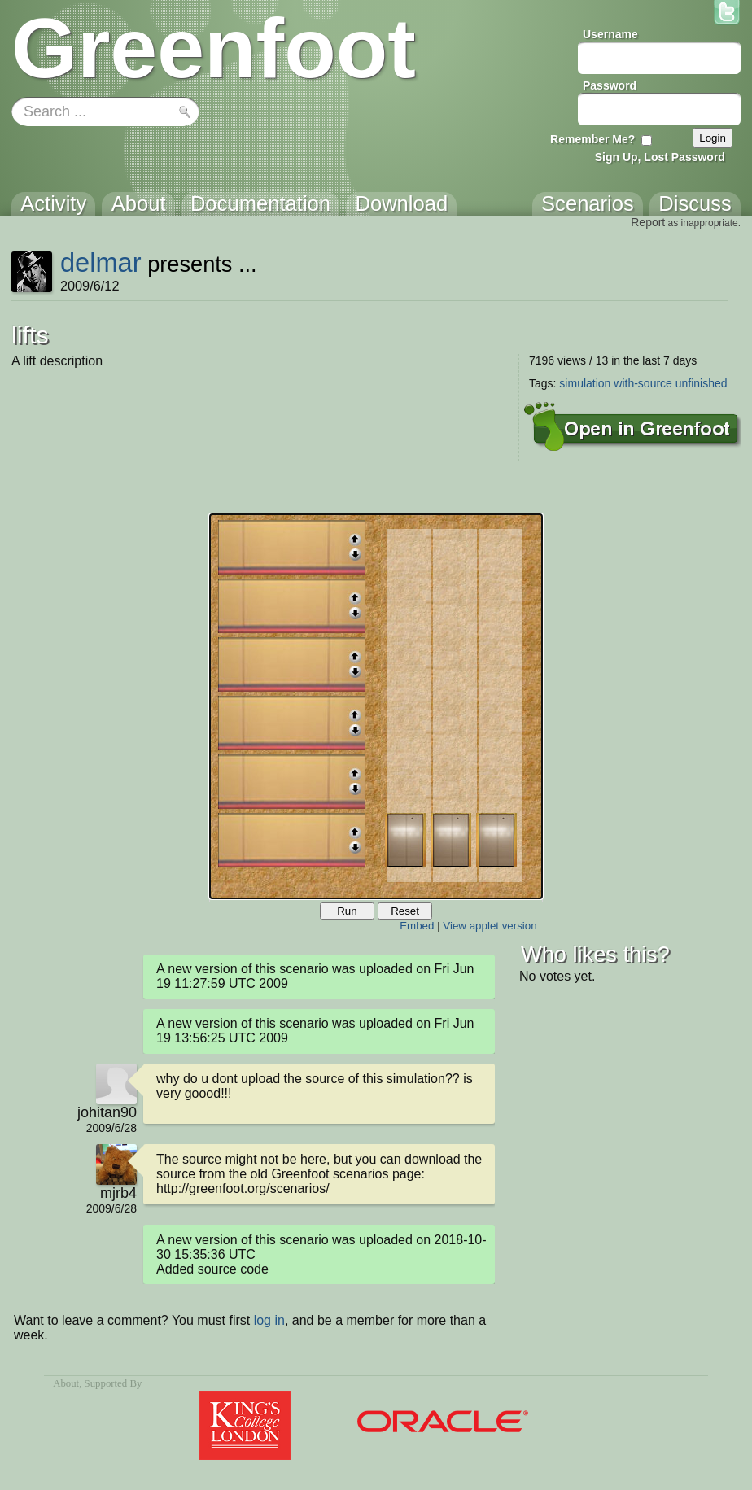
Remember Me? (592, 139)
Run (346, 911)
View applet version (489, 926)
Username (610, 34)
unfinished (701, 383)
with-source (643, 383)
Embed (417, 926)
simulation (584, 383)
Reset (405, 911)
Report (648, 222)
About (66, 1383)
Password (609, 85)
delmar (101, 262)
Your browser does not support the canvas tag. (376, 706)
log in (269, 1320)
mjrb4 (118, 1193)
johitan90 (107, 1112)
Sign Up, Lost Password (660, 157)
